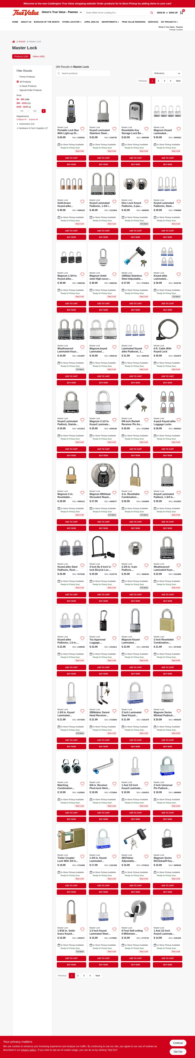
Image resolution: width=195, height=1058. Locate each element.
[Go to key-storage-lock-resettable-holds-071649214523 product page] (135, 132)
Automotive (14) (26, 124)
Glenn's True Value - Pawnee (62, 12)
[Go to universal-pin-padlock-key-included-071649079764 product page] (167, 787)
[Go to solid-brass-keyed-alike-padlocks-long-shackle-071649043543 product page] (71, 205)
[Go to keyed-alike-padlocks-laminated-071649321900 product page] (71, 642)
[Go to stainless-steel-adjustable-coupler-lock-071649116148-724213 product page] (135, 860)
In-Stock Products (28, 86)
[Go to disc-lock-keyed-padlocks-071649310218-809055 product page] (135, 205)
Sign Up (173, 12)
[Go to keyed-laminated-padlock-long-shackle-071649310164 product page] (167, 496)
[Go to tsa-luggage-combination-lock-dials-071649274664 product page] (103, 642)
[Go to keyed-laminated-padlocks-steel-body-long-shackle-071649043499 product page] (167, 205)
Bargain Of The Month (46, 22)
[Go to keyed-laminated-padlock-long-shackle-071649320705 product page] (103, 933)
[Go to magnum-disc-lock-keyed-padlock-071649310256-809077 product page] (103, 496)
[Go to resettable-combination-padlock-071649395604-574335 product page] (167, 642)
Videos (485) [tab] (38, 56)
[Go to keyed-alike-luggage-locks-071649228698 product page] (167, 423)
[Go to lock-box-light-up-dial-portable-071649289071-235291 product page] (71, 132)
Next (178, 81)
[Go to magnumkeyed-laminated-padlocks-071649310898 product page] (103, 350)
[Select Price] (44, 111)
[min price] (22, 111)
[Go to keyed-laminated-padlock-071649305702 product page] (103, 860)
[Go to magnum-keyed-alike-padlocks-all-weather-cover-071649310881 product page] (71, 278)
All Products (25, 82)
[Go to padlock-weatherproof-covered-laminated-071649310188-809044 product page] (135, 569)
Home (15, 22)
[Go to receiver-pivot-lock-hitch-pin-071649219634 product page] (103, 787)
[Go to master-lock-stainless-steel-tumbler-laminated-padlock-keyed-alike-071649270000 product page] (103, 205)
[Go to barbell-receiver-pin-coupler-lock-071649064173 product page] (135, 423)
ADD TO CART (71, 158)
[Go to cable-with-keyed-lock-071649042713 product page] (167, 350)
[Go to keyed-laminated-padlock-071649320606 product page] (167, 933)
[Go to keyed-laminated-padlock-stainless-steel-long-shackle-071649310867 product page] (71, 423)
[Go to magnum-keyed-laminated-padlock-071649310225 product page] (167, 714)
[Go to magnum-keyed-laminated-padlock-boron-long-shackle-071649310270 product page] (135, 642)
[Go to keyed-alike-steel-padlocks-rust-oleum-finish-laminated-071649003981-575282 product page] (71, 569)
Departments (109, 22)
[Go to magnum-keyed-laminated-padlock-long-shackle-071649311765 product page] (103, 423)
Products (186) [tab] (21, 56)
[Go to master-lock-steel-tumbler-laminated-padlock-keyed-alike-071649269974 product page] (71, 350)
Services (153, 22)
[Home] (13, 41)
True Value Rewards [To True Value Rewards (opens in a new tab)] (134, 22)
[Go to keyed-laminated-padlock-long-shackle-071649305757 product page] (71, 714)
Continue (178, 1043)
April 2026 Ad (91, 22)
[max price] (34, 111)
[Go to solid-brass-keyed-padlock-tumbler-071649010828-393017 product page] (71, 933)
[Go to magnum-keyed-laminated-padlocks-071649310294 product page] (167, 132)
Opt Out (178, 1051)
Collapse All (21, 119)
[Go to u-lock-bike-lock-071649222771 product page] (103, 569)
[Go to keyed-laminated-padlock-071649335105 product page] (135, 714)
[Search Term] (119, 13)
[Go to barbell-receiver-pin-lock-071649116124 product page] (135, 278)
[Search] (152, 12)
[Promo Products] (18, 77)
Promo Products (27, 77)
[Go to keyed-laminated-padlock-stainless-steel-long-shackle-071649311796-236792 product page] (103, 132)
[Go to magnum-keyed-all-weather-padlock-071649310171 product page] (167, 860)
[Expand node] (17, 123)
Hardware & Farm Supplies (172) (34, 128)
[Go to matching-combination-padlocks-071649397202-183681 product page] (71, 787)
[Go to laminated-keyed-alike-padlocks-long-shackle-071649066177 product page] (135, 350)
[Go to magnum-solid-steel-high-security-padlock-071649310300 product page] (103, 278)
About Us (26, 22)
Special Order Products (31, 90)
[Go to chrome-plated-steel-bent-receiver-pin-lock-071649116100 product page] (103, 714)
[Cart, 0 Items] (181, 12)
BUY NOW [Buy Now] (71, 164)
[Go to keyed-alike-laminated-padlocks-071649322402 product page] (167, 278)
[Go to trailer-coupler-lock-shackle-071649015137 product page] (71, 860)
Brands (22, 41)
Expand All (33, 119)
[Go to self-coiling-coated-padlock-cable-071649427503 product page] (135, 933)
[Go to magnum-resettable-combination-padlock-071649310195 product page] (71, 496)
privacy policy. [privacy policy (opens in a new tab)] (28, 1050)
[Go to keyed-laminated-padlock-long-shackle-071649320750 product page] (135, 787)
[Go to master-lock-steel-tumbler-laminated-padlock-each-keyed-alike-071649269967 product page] (167, 569)
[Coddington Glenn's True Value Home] (26, 13)
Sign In (161, 12)
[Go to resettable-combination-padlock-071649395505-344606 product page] (135, 496)
